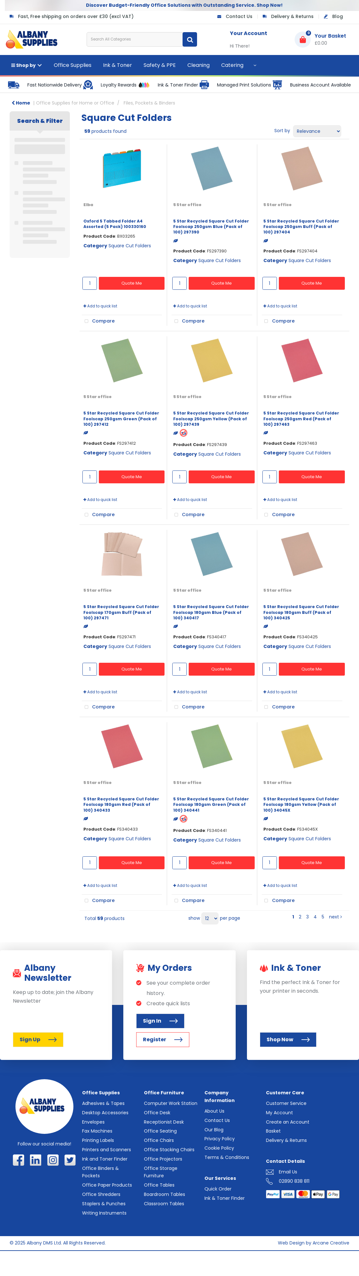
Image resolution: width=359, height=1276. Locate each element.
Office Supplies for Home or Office (75, 103)
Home (21, 103)
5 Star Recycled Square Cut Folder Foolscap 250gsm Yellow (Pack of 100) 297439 (211, 418)
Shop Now (288, 1039)
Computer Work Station (170, 1103)
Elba (88, 204)
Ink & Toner (117, 65)
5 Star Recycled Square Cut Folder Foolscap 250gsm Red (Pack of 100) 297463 (301, 418)
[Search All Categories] (142, 39)
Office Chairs (159, 1140)
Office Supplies (72, 65)
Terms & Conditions (226, 1157)
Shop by (23, 65)
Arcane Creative (331, 1243)
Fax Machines (97, 1131)
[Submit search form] (190, 39)
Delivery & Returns (292, 16)
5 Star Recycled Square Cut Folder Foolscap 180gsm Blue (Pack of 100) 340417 (211, 612)
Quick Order (217, 1189)
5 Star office (187, 204)
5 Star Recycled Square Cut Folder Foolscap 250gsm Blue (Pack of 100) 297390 (211, 226)
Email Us (288, 1172)
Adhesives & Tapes (103, 1103)
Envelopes (93, 1122)
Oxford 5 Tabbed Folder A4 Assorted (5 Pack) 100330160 (114, 223)
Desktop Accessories (105, 1112)
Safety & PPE (160, 65)
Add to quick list (100, 306)
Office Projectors (163, 1159)
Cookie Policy (219, 1148)
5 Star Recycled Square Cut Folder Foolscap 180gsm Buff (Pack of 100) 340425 (301, 612)
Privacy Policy (219, 1138)
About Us (214, 1111)
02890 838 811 (294, 1181)
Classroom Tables (164, 1203)
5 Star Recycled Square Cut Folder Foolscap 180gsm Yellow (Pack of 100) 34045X (301, 804)
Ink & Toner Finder (224, 1198)
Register (163, 1039)
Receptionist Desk (164, 1122)
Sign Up (38, 1039)
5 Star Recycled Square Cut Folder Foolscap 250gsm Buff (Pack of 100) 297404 (301, 226)
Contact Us (239, 16)
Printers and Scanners (106, 1149)
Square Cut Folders (130, 245)
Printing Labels (98, 1140)
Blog (337, 16)
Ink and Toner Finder (105, 1159)
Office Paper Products (107, 1185)
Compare (98, 321)
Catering (232, 65)
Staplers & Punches (104, 1203)
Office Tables (159, 1185)
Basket (273, 1131)
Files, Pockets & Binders (149, 103)
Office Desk (157, 1112)
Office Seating (160, 1131)
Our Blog (213, 1129)
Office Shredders (101, 1194)
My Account (279, 1112)
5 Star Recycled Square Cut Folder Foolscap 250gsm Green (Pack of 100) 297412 (121, 418)
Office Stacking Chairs (169, 1149)
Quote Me (131, 283)
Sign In (160, 1021)
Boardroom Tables (164, 1194)
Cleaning (198, 65)
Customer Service (286, 1103)
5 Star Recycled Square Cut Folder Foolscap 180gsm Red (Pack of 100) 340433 (121, 804)
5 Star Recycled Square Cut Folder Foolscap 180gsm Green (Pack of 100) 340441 (211, 804)
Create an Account (287, 1122)
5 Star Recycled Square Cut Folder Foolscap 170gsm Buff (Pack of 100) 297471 (121, 612)
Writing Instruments (104, 1213)
